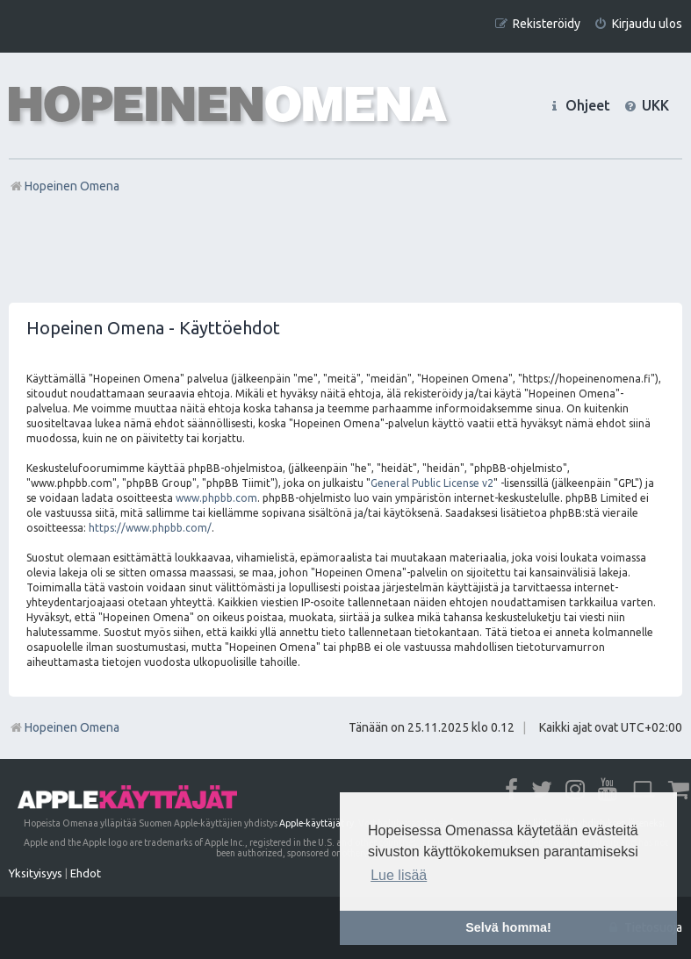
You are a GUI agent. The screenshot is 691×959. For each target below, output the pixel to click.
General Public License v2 (432, 483)
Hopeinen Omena (64, 727)
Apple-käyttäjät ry (316, 823)
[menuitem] (638, 24)
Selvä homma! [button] (508, 927)
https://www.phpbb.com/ (150, 527)
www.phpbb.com (216, 498)
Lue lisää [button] (399, 875)
